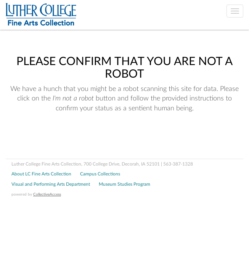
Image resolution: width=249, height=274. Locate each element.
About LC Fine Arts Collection (41, 174)
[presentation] (69, 138)
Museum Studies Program (124, 184)
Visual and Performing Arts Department (50, 184)
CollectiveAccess (47, 194)
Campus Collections (100, 174)
